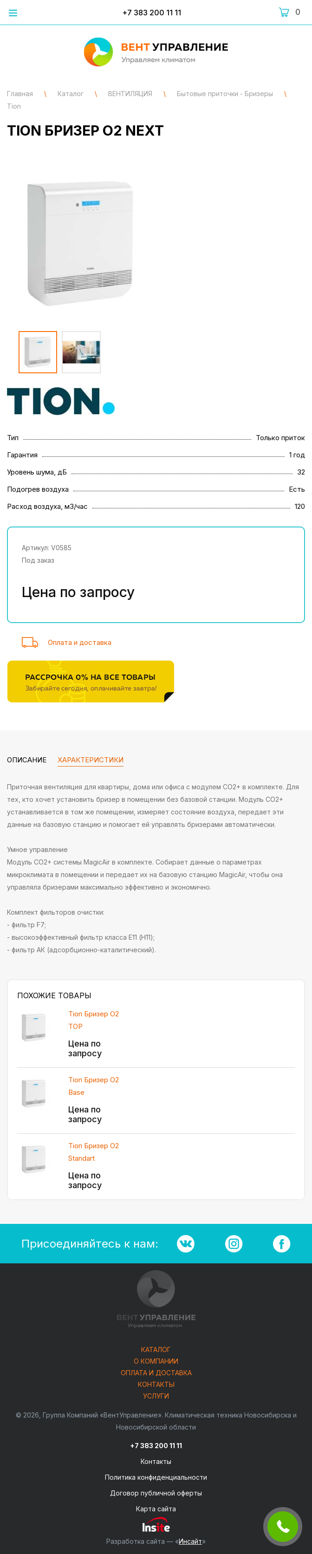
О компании (156, 1361)
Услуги (156, 1396)
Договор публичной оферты (156, 1493)
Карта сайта (156, 1509)
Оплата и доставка (79, 642)
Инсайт (190, 1541)
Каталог (156, 1349)
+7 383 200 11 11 (151, 12)
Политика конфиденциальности (156, 1477)
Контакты (156, 1384)
